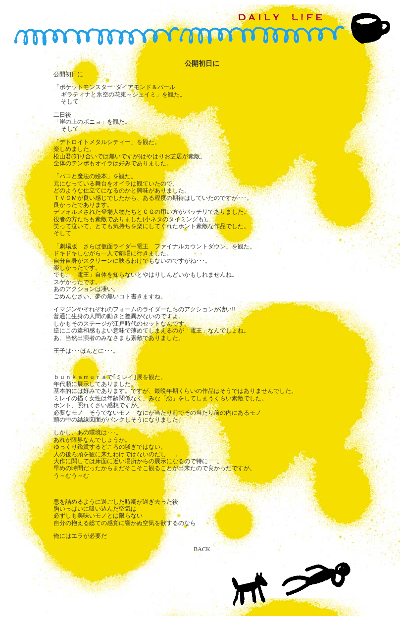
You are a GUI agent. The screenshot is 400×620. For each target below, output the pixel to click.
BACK (202, 549)
